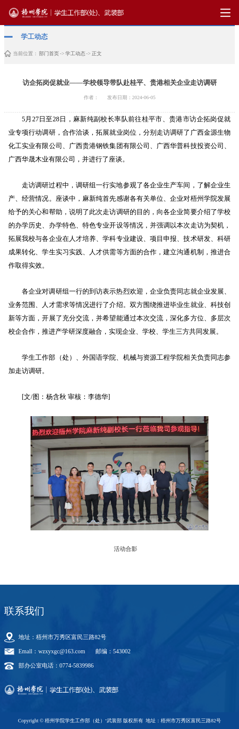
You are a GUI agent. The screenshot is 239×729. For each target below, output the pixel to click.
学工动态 (75, 53)
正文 (97, 53)
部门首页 (49, 53)
